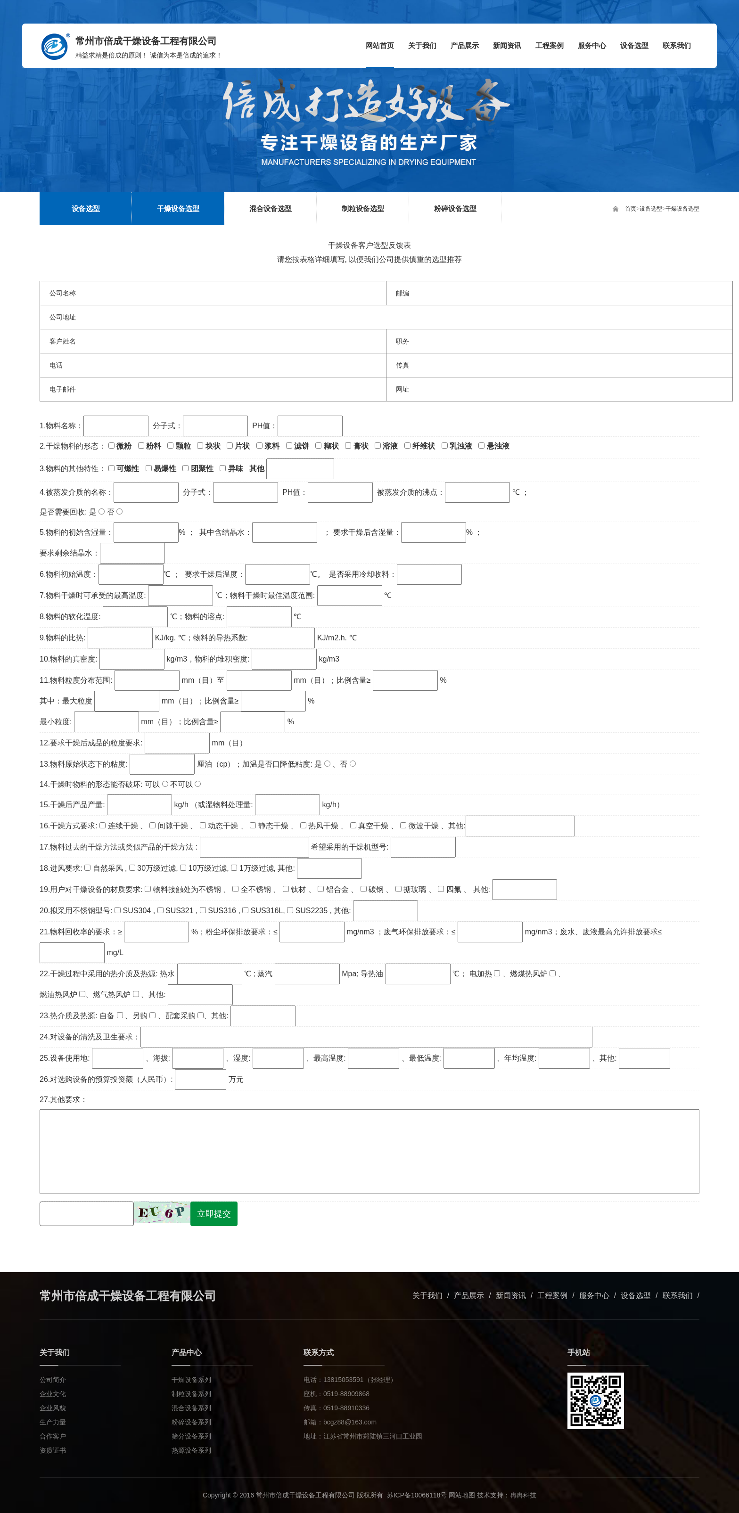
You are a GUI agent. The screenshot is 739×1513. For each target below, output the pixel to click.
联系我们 (678, 1296)
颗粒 (178, 446)
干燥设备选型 (682, 208)
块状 (208, 446)
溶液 (386, 446)
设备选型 (651, 208)
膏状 (356, 446)
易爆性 (161, 469)
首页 (630, 208)
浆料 (267, 446)
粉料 (149, 446)
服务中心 (594, 1296)
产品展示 (469, 1296)
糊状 (326, 446)
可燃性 (123, 469)
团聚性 (197, 469)
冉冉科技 (523, 1495)
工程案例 (552, 1296)
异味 (231, 469)
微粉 (119, 446)
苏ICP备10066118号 (417, 1495)
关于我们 (427, 1296)
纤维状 (419, 446)
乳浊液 (457, 446)
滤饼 (297, 446)
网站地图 (462, 1495)
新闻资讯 (511, 1296)
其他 (291, 468)
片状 (238, 446)
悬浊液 (493, 446)
